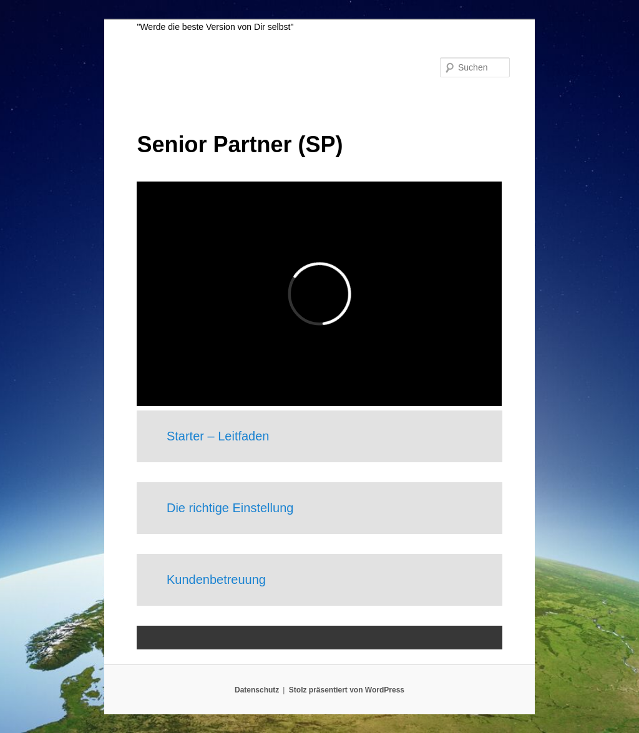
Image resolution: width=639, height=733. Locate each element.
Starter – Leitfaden (218, 436)
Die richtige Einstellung (230, 508)
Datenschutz (257, 690)
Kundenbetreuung (216, 579)
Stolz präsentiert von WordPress (346, 690)
